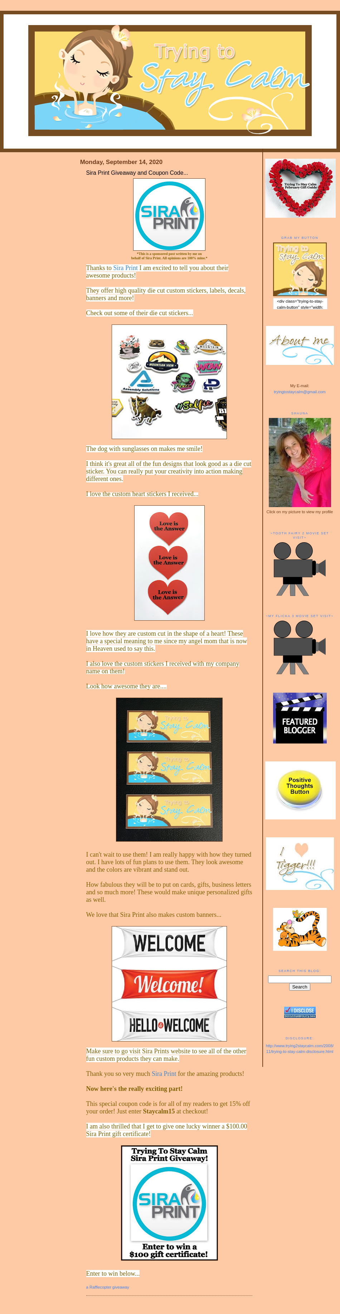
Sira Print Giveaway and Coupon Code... (137, 173)
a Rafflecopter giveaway (107, 1287)
